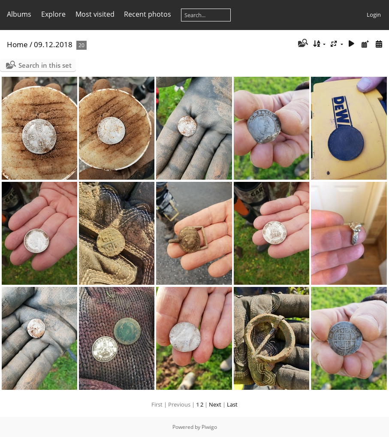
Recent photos (147, 14)
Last (232, 404)
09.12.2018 (53, 44)
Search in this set (45, 65)
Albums (19, 14)
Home (17, 44)
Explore (53, 14)
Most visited (95, 14)
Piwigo (209, 427)
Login (374, 14)
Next (215, 404)
